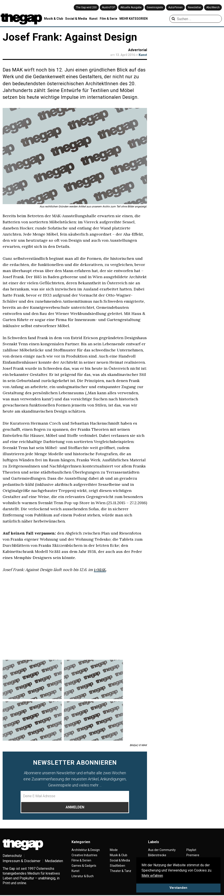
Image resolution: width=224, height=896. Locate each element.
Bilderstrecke (157, 855)
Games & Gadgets (84, 865)
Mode (114, 850)
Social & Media (76, 18)
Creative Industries (84, 855)
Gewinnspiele (155, 7)
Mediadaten (54, 861)
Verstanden (178, 888)
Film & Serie (108, 18)
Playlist (191, 850)
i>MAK (100, 569)
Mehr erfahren (152, 875)
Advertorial (137, 50)
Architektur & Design (86, 850)
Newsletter (194, 7)
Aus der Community (162, 850)
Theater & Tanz (120, 871)
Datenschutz (12, 856)
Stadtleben (117, 865)
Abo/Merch (213, 7)
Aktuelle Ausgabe (131, 7)
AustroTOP (108, 7)
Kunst (93, 18)
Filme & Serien (81, 860)
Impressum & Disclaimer (21, 861)
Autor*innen (175, 7)
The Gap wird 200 (86, 7)
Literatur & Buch (83, 876)
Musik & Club (53, 18)
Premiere (192, 855)
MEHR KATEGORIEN (133, 18)
